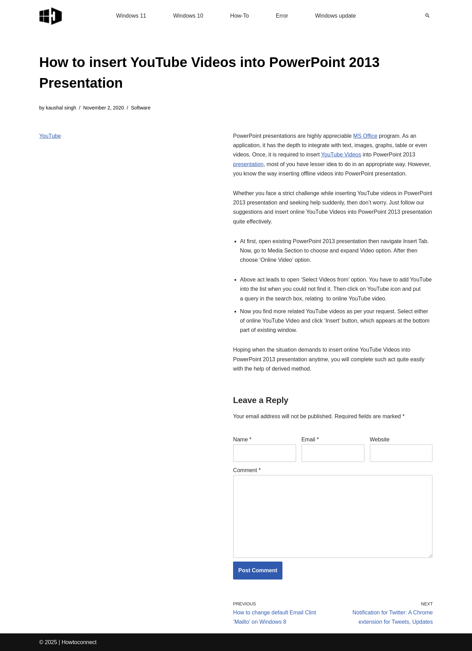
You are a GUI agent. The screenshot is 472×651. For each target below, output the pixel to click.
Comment (247, 470)
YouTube (50, 136)
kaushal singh (61, 108)
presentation (248, 164)
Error (282, 16)
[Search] (427, 15)
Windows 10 (188, 16)
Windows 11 (131, 16)
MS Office (365, 136)
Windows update (335, 16)
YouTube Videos (341, 154)
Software (141, 108)
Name (242, 439)
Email (310, 439)
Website (380, 439)
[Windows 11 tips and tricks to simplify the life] (51, 15)
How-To (239, 16)
